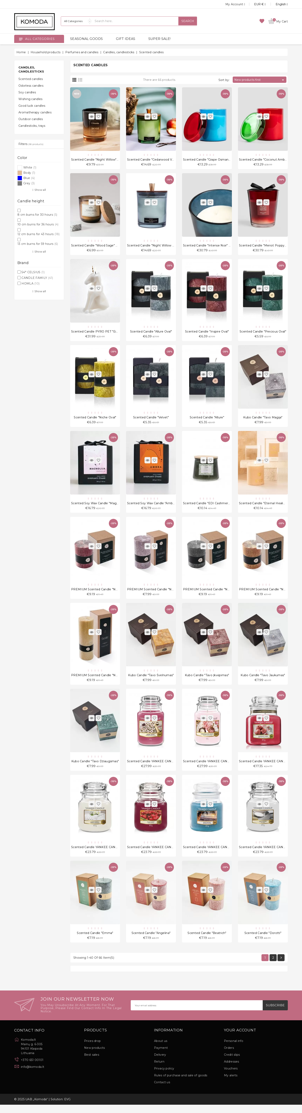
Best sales (91, 1063)
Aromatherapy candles (34, 112)
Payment (161, 1056)
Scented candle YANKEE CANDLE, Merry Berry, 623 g (167, 767)
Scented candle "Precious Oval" (263, 333)
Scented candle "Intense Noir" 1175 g (210, 246)
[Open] (20, 38)
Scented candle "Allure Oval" (151, 333)
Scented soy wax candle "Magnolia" (97, 507)
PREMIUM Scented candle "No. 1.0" (97, 680)
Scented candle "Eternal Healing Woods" (269, 507)
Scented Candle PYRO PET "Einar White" (101, 333)
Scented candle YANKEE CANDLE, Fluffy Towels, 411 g (111, 854)
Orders (229, 1056)
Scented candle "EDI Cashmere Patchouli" (214, 507)
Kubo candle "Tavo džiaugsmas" (95, 767)
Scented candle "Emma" (95, 940)
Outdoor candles (30, 119)
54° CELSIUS (33, 272)
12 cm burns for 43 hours (38, 234)
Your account (240, 1039)
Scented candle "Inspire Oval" (207, 333)
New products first (259, 80)
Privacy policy (164, 1077)
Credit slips (232, 1063)
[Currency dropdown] (255, 4)
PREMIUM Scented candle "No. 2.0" (265, 594)
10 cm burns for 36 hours (37, 224)
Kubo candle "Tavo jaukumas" (263, 680)
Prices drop (92, 1049)
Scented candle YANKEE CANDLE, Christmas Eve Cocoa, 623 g (229, 767)
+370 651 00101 (32, 1068)
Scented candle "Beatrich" (206, 940)
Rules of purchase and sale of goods (180, 1083)
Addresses (231, 1070)
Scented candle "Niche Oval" (95, 420)
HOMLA (30, 283)
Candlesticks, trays (31, 126)
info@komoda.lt (32, 1075)
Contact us (162, 1090)
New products (94, 1056)
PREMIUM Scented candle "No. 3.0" (210, 594)
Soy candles (27, 92)
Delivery (160, 1063)
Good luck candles (31, 106)
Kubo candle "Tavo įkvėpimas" (207, 680)
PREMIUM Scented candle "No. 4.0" (154, 594)
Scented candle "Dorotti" (262, 940)
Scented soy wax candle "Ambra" (151, 507)
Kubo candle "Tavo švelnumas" (151, 680)
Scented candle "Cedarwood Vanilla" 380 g (158, 160)
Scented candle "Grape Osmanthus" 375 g (214, 160)
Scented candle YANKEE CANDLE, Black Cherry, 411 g (167, 854)
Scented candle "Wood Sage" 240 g (97, 246)
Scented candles (30, 79)
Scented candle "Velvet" (151, 420)
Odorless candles (30, 85)
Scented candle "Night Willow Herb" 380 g (159, 246)
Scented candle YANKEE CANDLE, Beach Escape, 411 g (224, 854)
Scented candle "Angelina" (151, 940)
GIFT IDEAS (125, 39)
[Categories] (76, 21)
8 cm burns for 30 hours (37, 214)
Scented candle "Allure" (207, 420)
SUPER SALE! (159, 39)
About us (160, 1049)
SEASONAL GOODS (86, 39)
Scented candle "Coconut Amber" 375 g (268, 160)
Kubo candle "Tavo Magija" (263, 420)
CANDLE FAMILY (37, 278)
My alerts (231, 1083)
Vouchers (231, 1077)
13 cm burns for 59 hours (37, 244)
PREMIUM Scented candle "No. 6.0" (98, 594)
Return (159, 1070)
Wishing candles (30, 99)
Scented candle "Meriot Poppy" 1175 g (267, 246)
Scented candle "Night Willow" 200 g (98, 160)
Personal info (233, 1049)
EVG (67, 1107)
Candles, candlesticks (31, 69)
